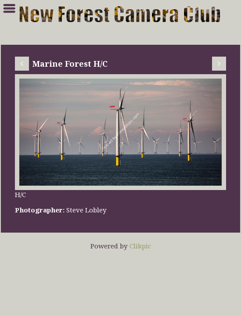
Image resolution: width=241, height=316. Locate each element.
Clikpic (140, 245)
